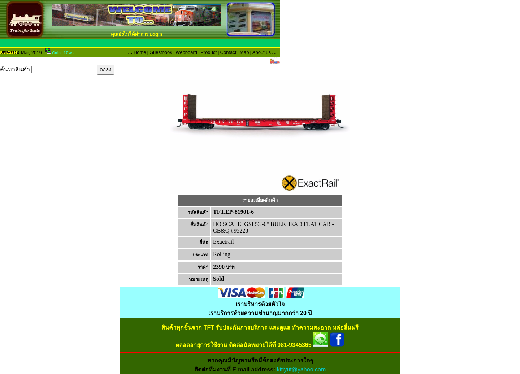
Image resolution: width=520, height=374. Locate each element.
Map (244, 52)
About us (261, 52)
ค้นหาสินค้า (57, 69)
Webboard (186, 52)
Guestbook (161, 52)
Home (140, 52)
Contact (228, 52)
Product (208, 52)
